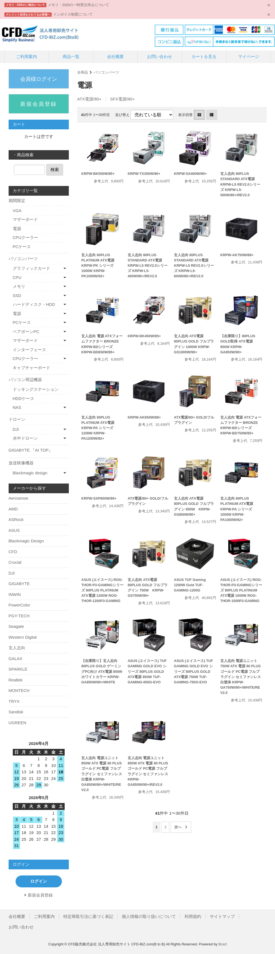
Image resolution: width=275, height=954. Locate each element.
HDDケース (23, 398)
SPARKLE (18, 669)
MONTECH (19, 690)
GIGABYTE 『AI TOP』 (31, 450)
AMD (13, 509)
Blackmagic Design (26, 540)
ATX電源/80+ (89, 99)
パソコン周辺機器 (25, 379)
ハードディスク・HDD (34, 304)
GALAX (15, 658)
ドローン (17, 419)
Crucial (15, 562)
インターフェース (29, 349)
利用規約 (193, 916)
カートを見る (203, 56)
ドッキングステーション (36, 389)
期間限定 (17, 200)
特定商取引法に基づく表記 (88, 916)
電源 (17, 228)
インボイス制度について (73, 14)
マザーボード (25, 219)
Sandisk (16, 711)
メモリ (19, 286)
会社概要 (115, 56)
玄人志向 (17, 647)
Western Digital (23, 637)
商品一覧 (71, 56)
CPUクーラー (25, 237)
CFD (13, 551)
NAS (17, 407)
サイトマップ (222, 916)
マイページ (248, 56)
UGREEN (17, 722)
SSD (17, 295)
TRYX (14, 701)
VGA (17, 210)
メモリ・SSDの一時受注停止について (78, 5)
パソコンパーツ (106, 72)
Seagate (16, 626)
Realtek (16, 680)
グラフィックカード (31, 268)
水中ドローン (25, 438)
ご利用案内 (26, 56)
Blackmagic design (30, 472)
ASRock (16, 519)
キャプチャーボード (31, 367)
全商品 (82, 72)
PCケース (22, 246)
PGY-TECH (19, 615)
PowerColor (19, 605)
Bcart (222, 944)
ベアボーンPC (26, 331)
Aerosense (19, 498)
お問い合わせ (159, 56)
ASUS (14, 530)
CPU (17, 277)
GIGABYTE (19, 583)
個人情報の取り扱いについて (149, 916)
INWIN (15, 594)
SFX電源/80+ (122, 99)
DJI (16, 429)
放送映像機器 (21, 462)
